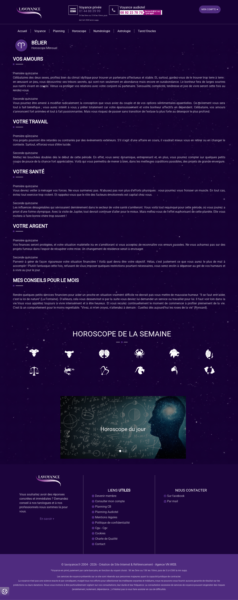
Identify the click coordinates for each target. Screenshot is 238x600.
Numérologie (101, 31)
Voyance (40, 31)
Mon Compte (209, 9)
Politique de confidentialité (111, 522)
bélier (39, 43)
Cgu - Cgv (99, 528)
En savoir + (47, 519)
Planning (59, 31)
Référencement (143, 564)
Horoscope (79, 31)
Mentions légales (104, 517)
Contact (98, 544)
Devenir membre (104, 496)
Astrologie (124, 31)
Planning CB (101, 506)
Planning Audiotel (105, 512)
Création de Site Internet (114, 564)
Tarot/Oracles (147, 31)
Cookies (98, 533)
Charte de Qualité (104, 538)
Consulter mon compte (108, 501)
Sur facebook (174, 496)
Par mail (171, 501)
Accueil (22, 31)
